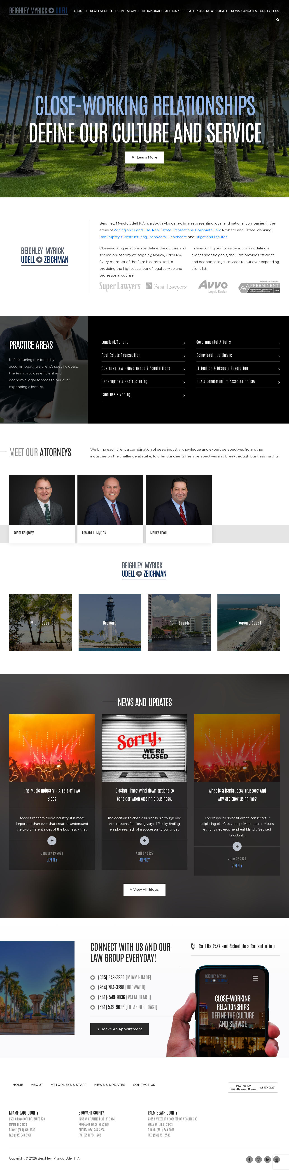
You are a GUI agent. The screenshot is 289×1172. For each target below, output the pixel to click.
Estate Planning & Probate (206, 11)
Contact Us (269, 11)
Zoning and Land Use (132, 230)
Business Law (127, 11)
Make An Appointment (119, 1029)
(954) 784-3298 (111, 987)
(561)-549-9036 (111, 997)
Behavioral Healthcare (161, 11)
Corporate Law (207, 230)
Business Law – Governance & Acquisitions (136, 368)
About (80, 11)
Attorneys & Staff (68, 1085)
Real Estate (101, 11)
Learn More (144, 157)
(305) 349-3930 (111, 977)
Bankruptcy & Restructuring (125, 381)
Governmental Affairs (213, 341)
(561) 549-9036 (111, 1007)
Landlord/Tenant (115, 341)
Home (17, 1085)
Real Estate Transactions (172, 230)
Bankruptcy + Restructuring (123, 237)
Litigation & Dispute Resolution (222, 368)
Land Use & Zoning (116, 394)
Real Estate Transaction (121, 355)
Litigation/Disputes (211, 237)
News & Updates (244, 11)
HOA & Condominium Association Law (226, 381)
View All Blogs (144, 889)
